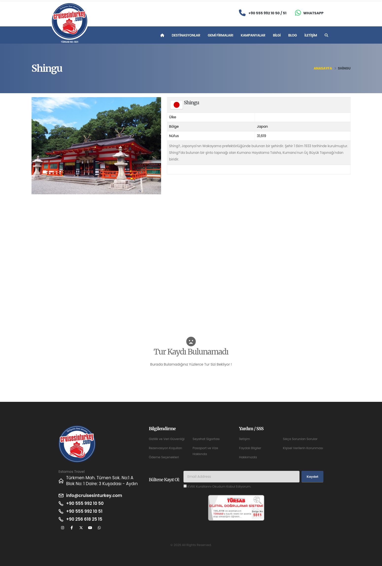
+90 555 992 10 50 (85, 503)
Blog (292, 35)
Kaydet (312, 477)
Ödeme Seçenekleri (164, 457)
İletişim (310, 35)
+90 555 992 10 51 (84, 511)
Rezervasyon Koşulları (165, 448)
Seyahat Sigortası (206, 439)
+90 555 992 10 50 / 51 (267, 13)
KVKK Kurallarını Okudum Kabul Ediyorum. (219, 486)
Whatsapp (313, 13)
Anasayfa (323, 68)
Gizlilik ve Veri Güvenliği (166, 439)
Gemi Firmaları (220, 35)
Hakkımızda (248, 457)
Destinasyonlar (186, 35)
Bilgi (277, 35)
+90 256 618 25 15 (84, 519)
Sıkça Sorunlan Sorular (300, 439)
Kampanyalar (253, 35)
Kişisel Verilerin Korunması (303, 448)
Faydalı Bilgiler (250, 448)
